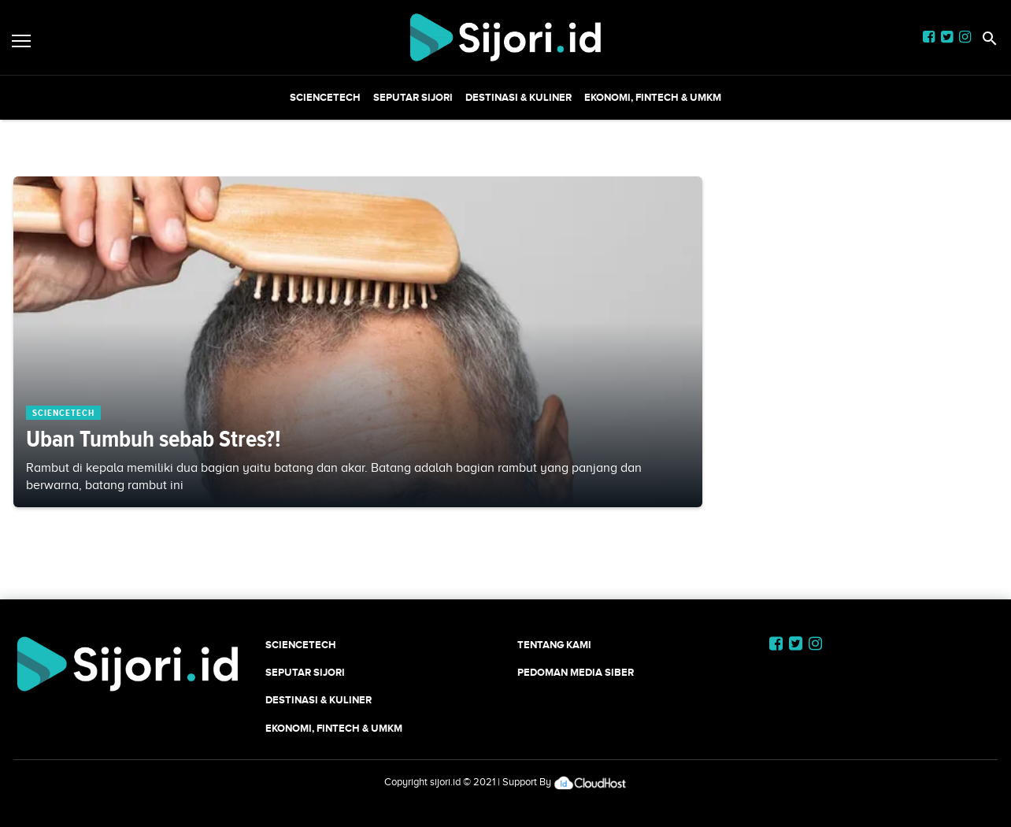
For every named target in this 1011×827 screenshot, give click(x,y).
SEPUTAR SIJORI (413, 97)
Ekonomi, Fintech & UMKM (652, 97)
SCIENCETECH (325, 97)
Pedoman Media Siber (575, 672)
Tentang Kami (554, 645)
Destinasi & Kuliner (518, 97)
